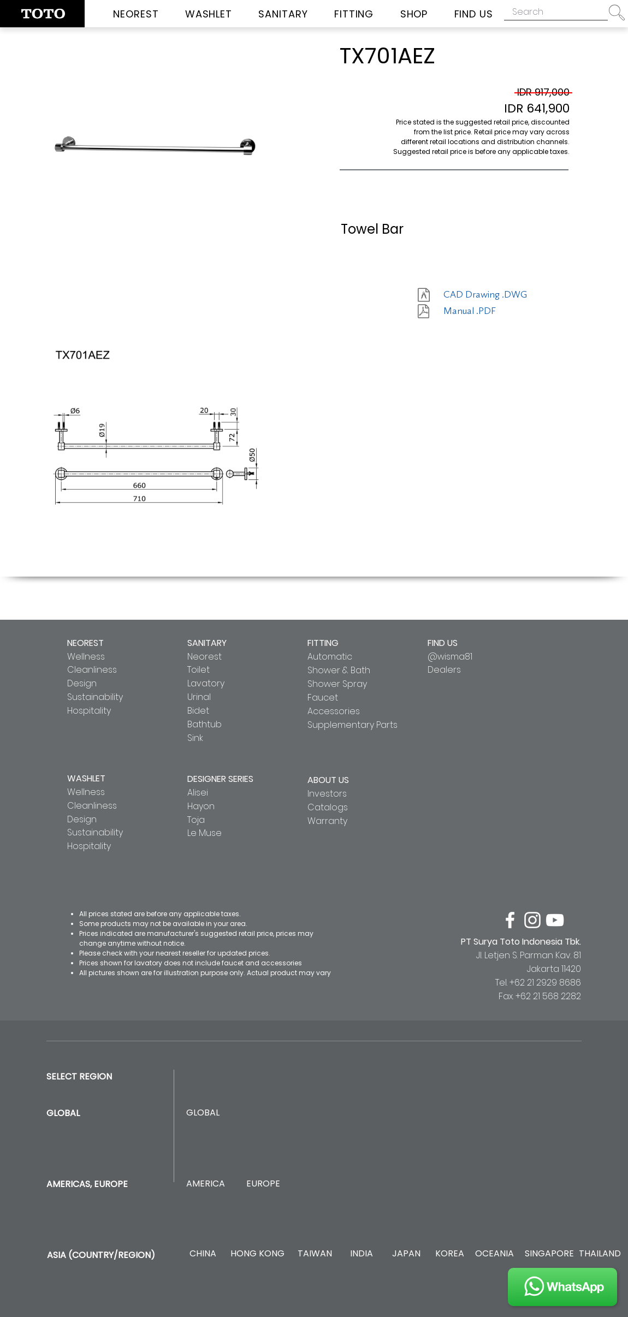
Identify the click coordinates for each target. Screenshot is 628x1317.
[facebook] (510, 920)
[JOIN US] (562, 1287)
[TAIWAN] (314, 1254)
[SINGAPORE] (549, 1254)
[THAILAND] (600, 1254)
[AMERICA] (205, 1184)
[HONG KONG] (257, 1254)
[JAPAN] (406, 1254)
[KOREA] (450, 1254)
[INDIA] (361, 1254)
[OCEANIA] (494, 1254)
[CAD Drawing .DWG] (485, 295)
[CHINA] (203, 1254)
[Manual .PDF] (482, 311)
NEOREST (85, 643)
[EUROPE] (263, 1184)
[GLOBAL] (203, 1113)
